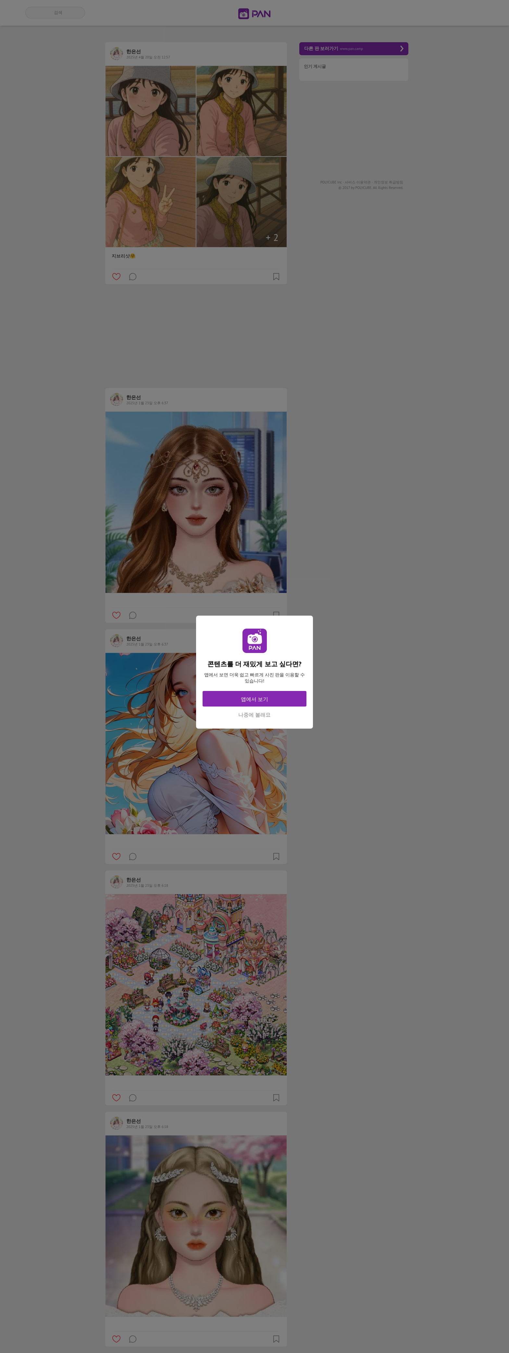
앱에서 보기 (254, 699)
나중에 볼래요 (254, 714)
